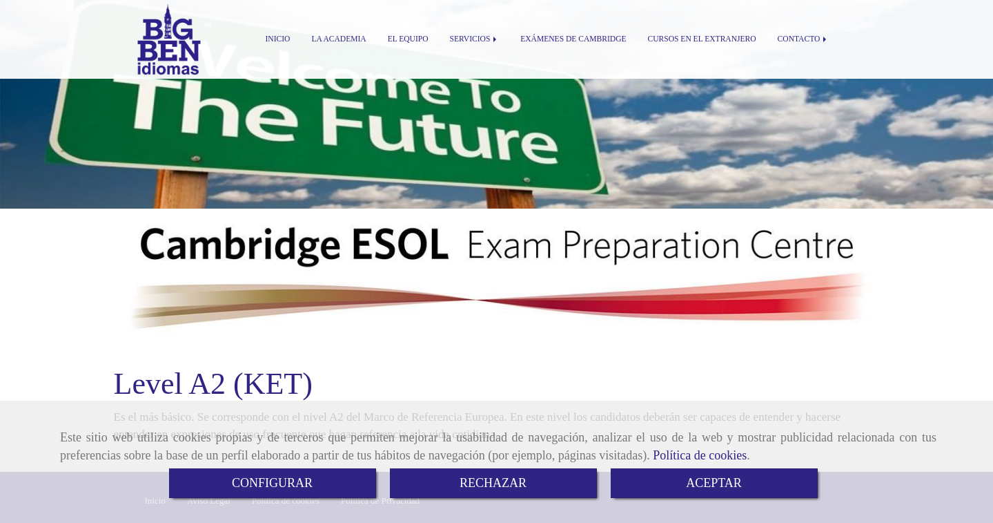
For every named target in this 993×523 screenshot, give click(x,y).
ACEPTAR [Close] (714, 483)
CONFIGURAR (272, 483)
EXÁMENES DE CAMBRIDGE (573, 39)
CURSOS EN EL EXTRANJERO (702, 39)
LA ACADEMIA (338, 39)
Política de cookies (700, 455)
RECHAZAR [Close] (493, 483)
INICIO (278, 39)
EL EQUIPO (408, 39)
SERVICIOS (475, 39)
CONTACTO (803, 39)
